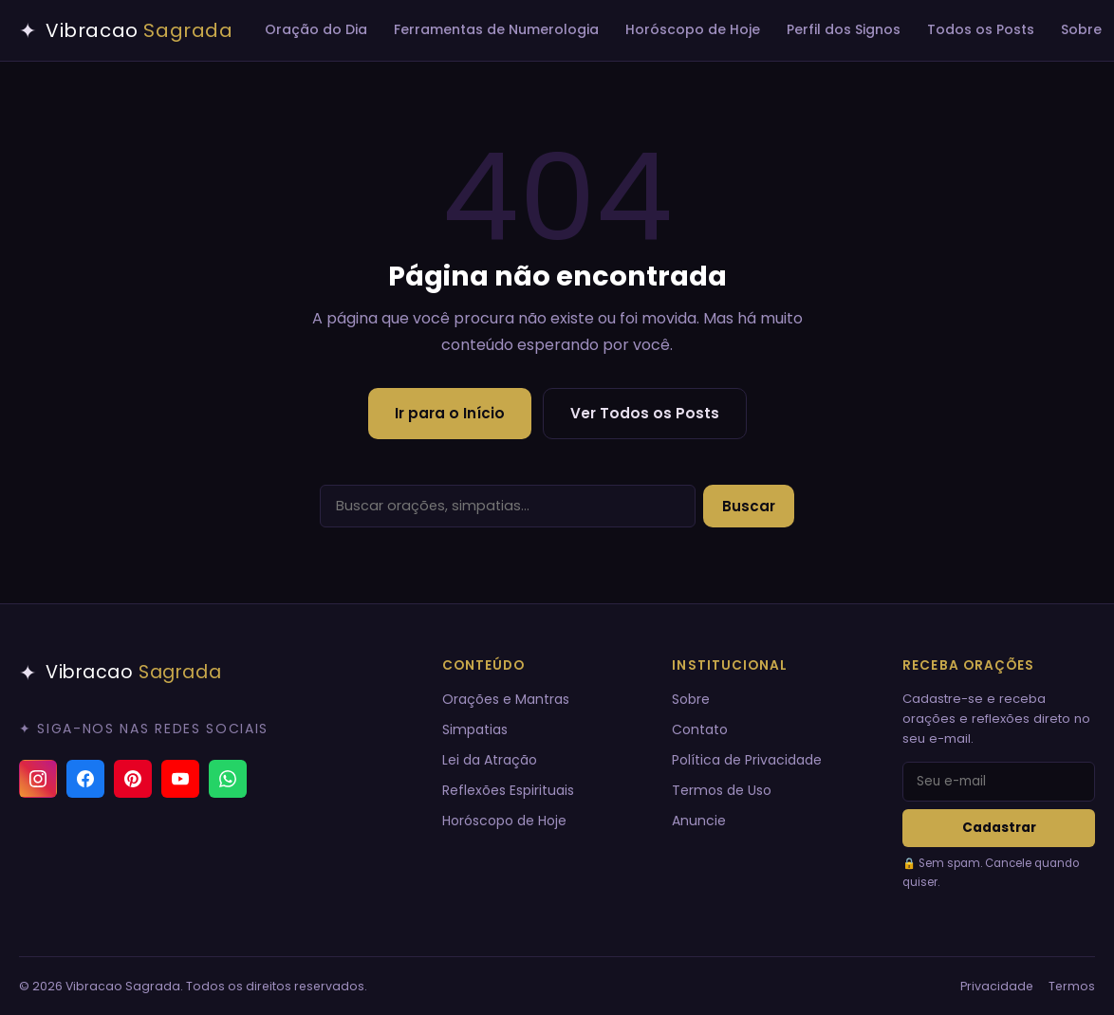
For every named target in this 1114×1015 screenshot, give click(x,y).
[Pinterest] (133, 779)
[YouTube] (180, 779)
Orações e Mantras (505, 699)
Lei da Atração (489, 759)
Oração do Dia (316, 29)
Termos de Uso (721, 790)
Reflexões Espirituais (508, 790)
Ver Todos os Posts (644, 413)
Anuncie (699, 820)
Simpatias (475, 729)
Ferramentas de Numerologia (496, 29)
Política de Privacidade (747, 759)
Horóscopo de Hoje (692, 29)
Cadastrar (999, 828)
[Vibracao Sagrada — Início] (126, 30)
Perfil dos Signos (843, 29)
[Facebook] (85, 779)
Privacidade (996, 986)
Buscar (748, 506)
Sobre (1081, 29)
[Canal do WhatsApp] (228, 779)
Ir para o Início (450, 413)
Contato (700, 729)
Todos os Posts (980, 29)
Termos (1072, 986)
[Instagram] (38, 779)
